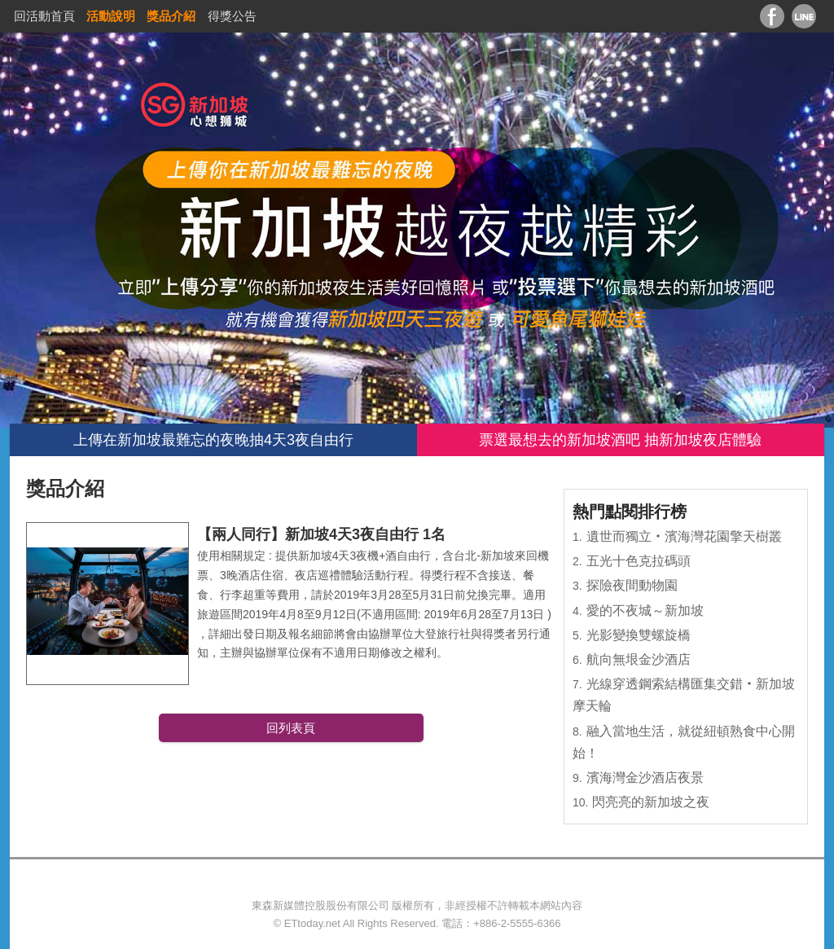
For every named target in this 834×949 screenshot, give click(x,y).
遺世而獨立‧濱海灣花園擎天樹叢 (684, 536)
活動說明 (110, 16)
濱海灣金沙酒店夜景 (645, 777)
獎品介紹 (171, 16)
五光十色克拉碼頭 (638, 561)
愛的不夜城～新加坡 (645, 610)
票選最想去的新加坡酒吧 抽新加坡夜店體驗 (620, 440)
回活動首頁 (44, 16)
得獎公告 (232, 16)
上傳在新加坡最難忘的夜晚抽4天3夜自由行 (213, 440)
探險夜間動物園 (632, 585)
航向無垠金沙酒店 (638, 659)
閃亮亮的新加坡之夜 (650, 802)
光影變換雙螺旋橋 (638, 635)
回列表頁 (290, 728)
